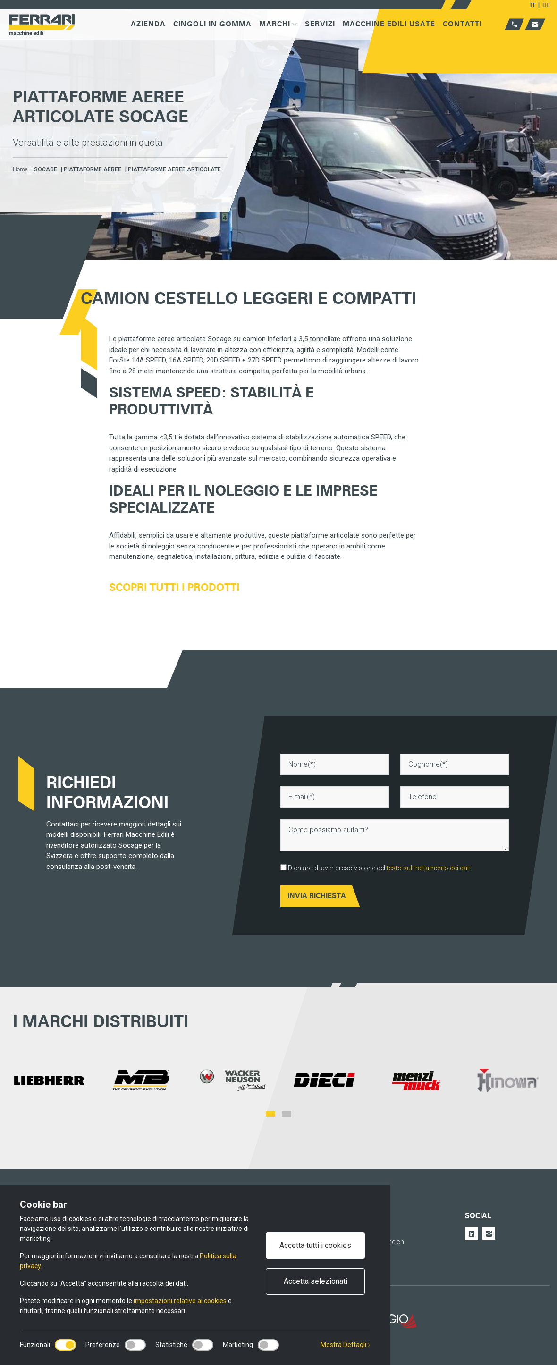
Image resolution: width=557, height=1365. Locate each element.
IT (532, 4)
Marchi (278, 24)
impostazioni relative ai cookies (180, 1301)
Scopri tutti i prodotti (174, 587)
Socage (45, 169)
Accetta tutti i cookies (315, 1245)
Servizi (320, 24)
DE (546, 4)
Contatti (462, 24)
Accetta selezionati (315, 1281)
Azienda (148, 24)
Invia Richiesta (316, 896)
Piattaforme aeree (92, 169)
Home (20, 169)
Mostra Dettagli (345, 1344)
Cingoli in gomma (212, 24)
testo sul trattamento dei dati (429, 868)
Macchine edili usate (389, 24)
